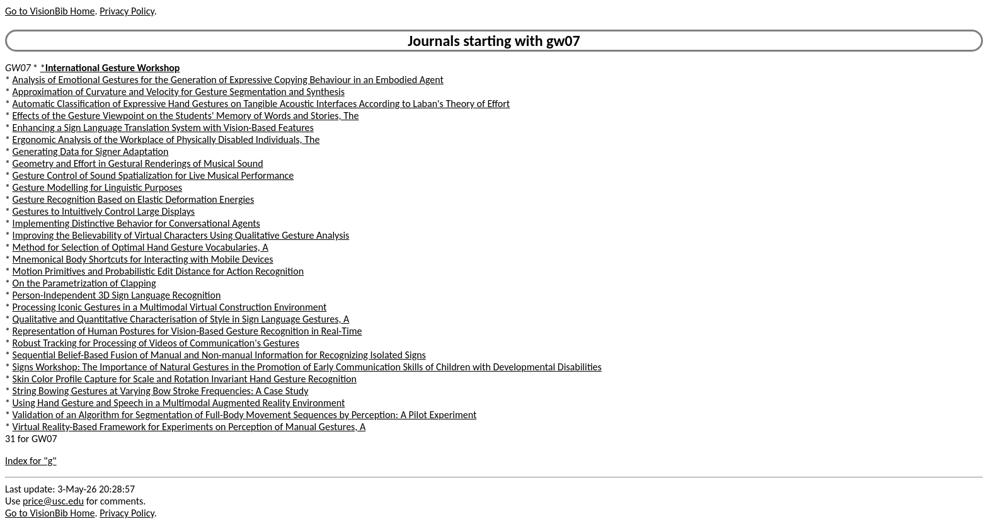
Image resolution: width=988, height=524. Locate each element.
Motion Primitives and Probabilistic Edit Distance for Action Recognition (158, 271)
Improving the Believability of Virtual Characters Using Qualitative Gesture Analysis (181, 235)
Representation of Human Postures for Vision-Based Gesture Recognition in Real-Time (187, 331)
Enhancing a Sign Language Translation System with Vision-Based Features (163, 128)
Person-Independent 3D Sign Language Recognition (117, 295)
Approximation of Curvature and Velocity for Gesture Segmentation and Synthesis (179, 92)
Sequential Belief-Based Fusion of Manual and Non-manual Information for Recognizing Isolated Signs (219, 355)
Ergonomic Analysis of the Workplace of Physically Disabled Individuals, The (166, 139)
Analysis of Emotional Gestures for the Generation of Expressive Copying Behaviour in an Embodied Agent (228, 80)
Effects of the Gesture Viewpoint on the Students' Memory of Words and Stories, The (186, 116)
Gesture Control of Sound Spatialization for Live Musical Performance (153, 175)
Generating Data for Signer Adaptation (91, 151)
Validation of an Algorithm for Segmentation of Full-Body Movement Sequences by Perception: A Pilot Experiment (245, 415)
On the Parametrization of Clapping (84, 283)
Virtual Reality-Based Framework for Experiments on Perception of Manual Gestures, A (189, 427)
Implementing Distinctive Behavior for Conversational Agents (136, 223)
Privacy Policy (127, 11)
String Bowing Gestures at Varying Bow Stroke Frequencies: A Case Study (161, 391)
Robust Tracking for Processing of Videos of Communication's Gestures (156, 343)
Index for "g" (31, 461)
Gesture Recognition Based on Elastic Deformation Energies (134, 199)
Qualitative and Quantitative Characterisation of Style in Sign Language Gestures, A (181, 319)
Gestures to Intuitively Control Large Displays (104, 211)
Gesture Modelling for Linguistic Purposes (97, 187)
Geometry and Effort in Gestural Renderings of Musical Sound (138, 163)
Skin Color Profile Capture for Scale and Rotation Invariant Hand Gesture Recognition (185, 379)
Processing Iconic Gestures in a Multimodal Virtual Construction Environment (170, 307)
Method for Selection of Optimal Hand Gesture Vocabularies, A (140, 247)
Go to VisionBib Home (50, 11)
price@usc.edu (53, 501)
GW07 (17, 68)
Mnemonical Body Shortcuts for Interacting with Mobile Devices (143, 259)
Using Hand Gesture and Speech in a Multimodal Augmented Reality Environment (179, 403)
